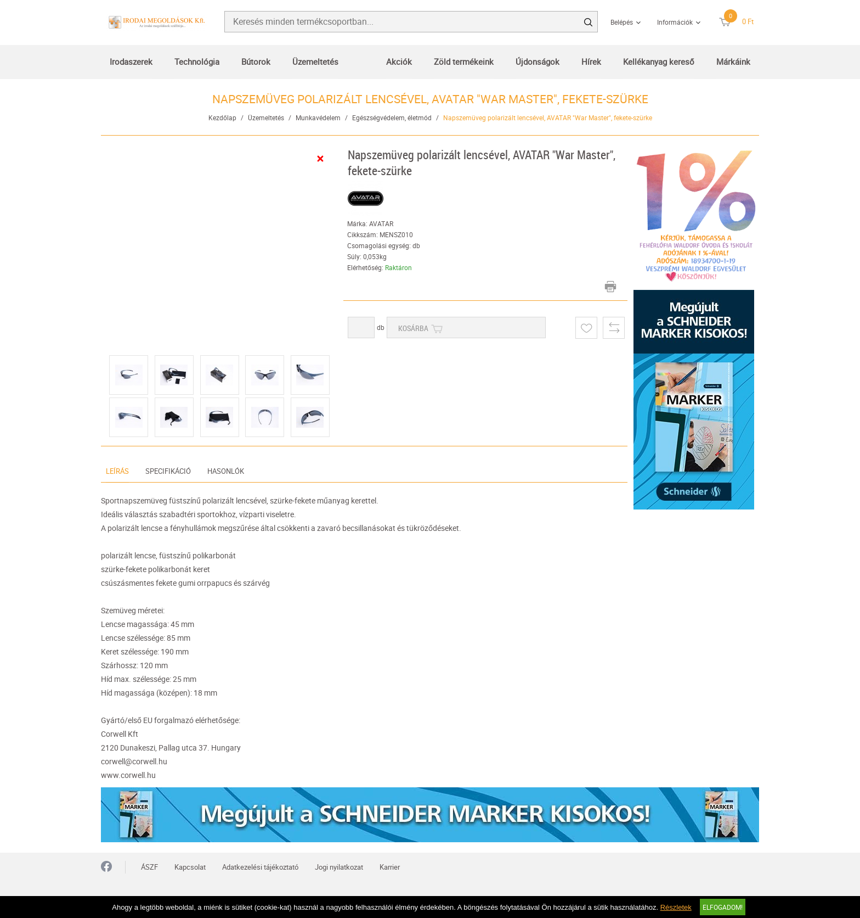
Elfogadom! (723, 907)
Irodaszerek (131, 61)
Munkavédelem (318, 117)
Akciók (399, 61)
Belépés (621, 22)
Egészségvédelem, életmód (392, 117)
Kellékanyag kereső (658, 61)
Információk (675, 22)
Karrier (390, 867)
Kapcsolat (190, 867)
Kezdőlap (222, 117)
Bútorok (255, 61)
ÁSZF (149, 867)
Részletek (676, 907)
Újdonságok (537, 61)
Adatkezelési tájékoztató (260, 867)
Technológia (196, 61)
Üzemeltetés (315, 61)
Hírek (591, 61)
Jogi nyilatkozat (339, 867)
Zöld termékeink (464, 61)
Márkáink (733, 61)
